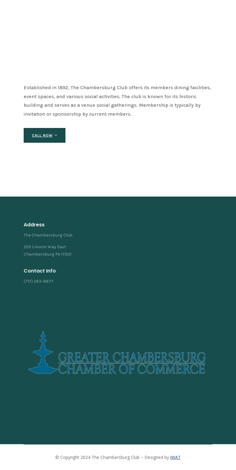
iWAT (175, 457)
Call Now (42, 135)
